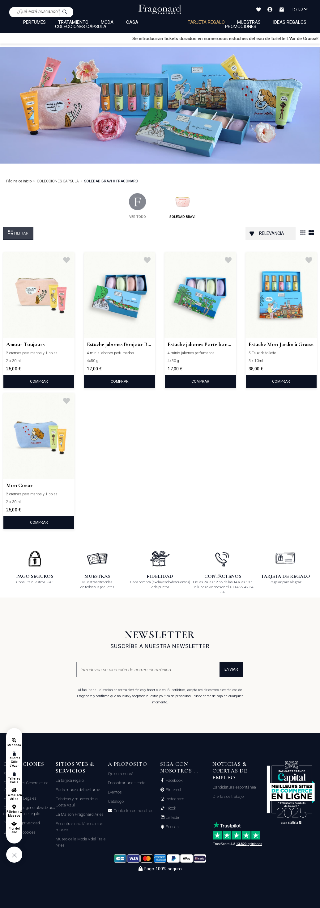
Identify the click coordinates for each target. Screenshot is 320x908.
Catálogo (116, 801)
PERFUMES (34, 22)
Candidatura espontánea (234, 787)
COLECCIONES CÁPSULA (81, 26)
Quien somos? (120, 773)
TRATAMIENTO (73, 22)
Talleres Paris (14, 780)
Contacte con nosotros (133, 810)
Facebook (173, 780)
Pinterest (173, 789)
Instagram (174, 799)
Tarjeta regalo (206, 22)
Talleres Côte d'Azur (14, 761)
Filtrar (18, 232)
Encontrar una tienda (126, 783)
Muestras (248, 22)
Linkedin (173, 817)
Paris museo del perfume (78, 789)
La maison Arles (14, 797)
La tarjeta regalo (70, 780)
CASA (132, 22)
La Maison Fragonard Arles (79, 814)
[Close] (317, 38)
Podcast (172, 826)
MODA (107, 22)
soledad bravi (182, 206)
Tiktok (170, 808)
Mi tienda (14, 745)
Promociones (241, 26)
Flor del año (14, 830)
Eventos (115, 792)
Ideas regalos (290, 22)
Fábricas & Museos (14, 813)
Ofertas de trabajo (228, 796)
